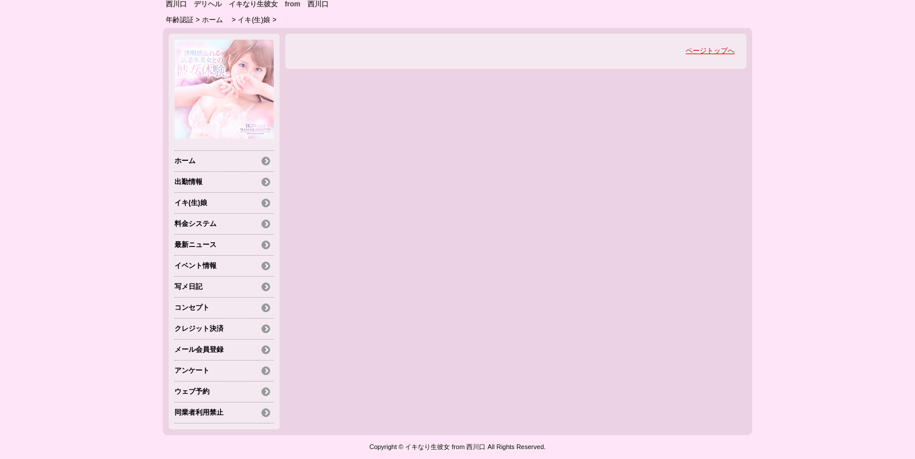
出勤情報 (188, 182)
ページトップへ (710, 51)
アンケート (191, 370)
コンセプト (191, 307)
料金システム (195, 224)
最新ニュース (195, 245)
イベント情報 (195, 266)
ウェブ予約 (191, 391)
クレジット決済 (198, 328)
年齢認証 (180, 20)
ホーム (216, 20)
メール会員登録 (198, 349)
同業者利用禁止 (198, 412)
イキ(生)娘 (254, 20)
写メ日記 (188, 287)
